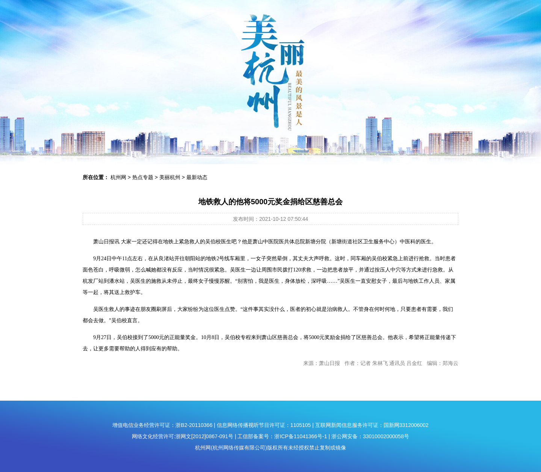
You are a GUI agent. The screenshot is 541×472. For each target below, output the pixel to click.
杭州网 (118, 177)
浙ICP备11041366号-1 (300, 436)
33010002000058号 (386, 436)
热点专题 (142, 177)
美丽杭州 (169, 177)
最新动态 (196, 177)
